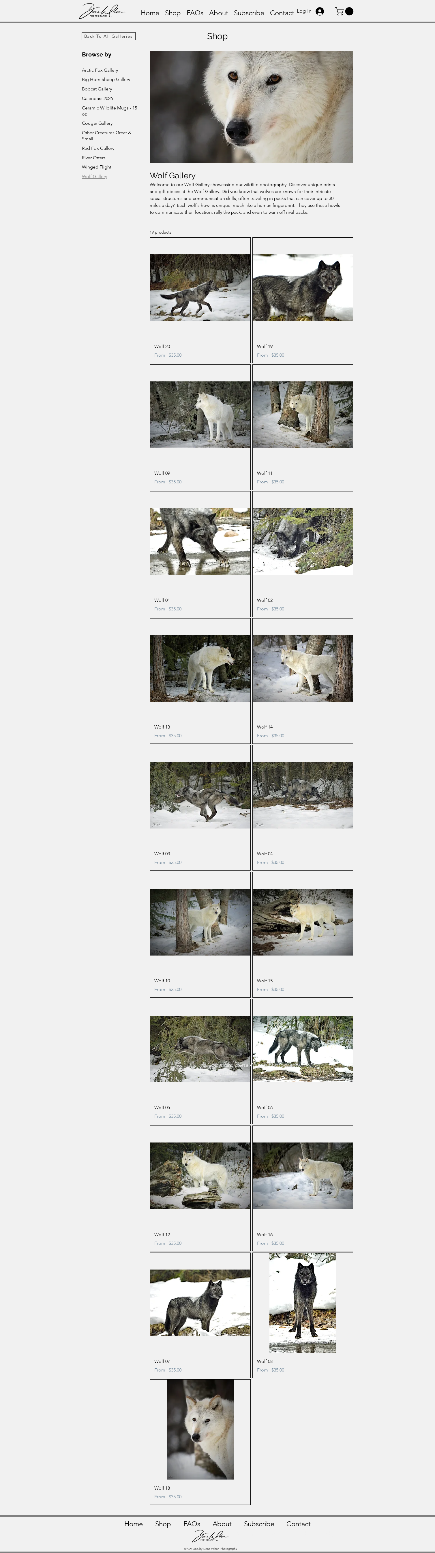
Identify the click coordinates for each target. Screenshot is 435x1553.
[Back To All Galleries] (109, 36)
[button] (345, 11)
